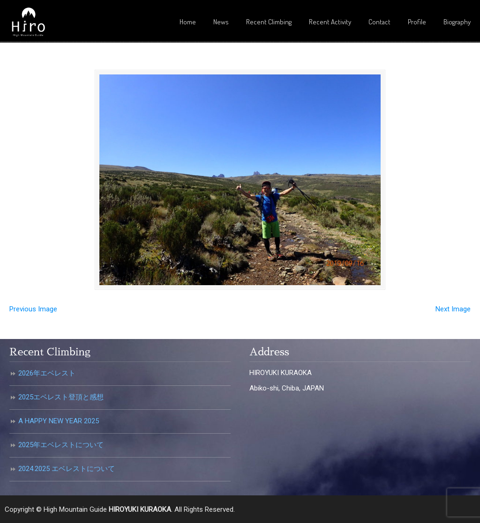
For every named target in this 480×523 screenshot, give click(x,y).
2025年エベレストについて (61, 445)
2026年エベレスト (46, 373)
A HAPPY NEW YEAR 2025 (58, 421)
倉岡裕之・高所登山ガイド (28, 22)
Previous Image (33, 309)
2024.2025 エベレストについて (66, 468)
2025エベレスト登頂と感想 (61, 397)
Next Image (453, 309)
